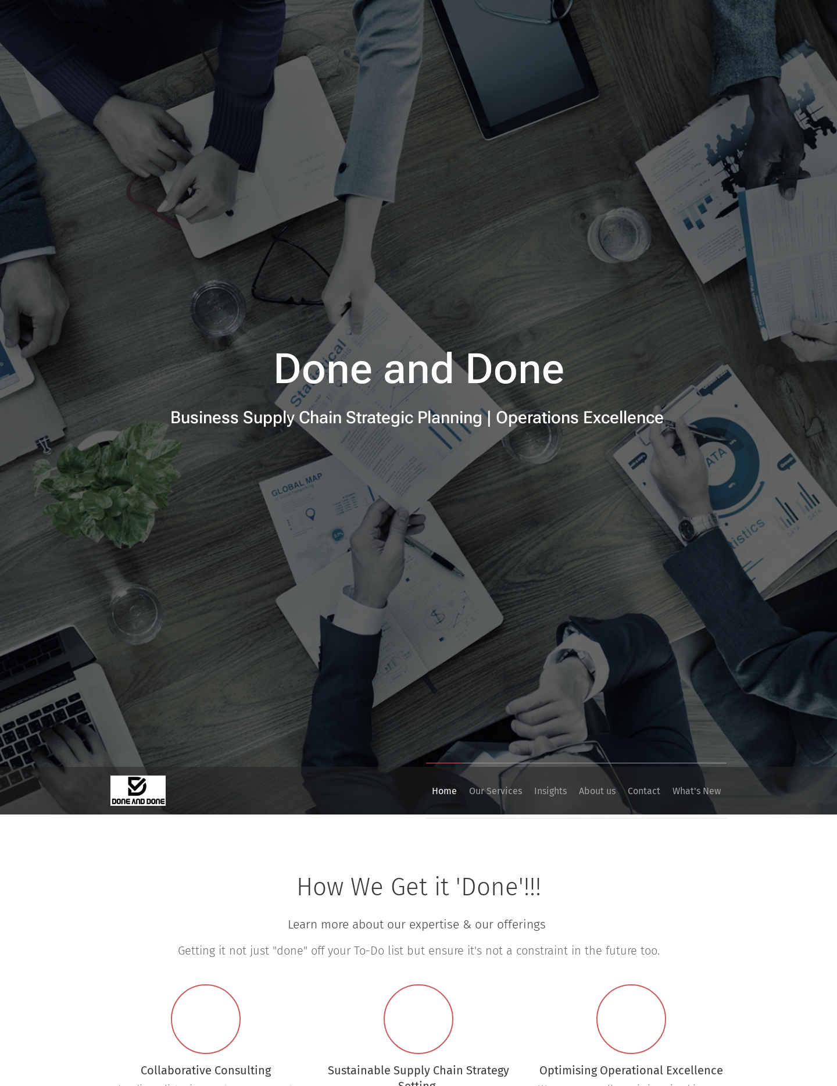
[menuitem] (396, 790)
